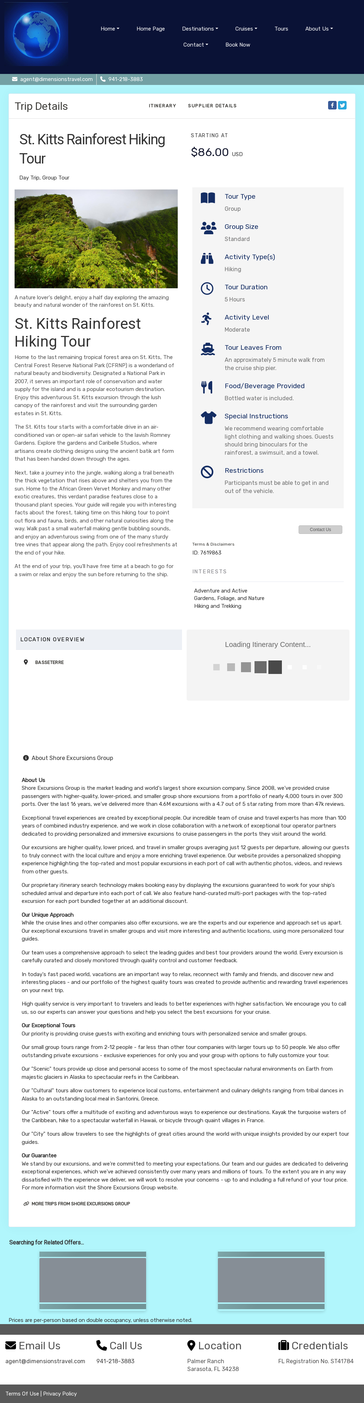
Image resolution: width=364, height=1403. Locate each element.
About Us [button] (317, 29)
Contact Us (320, 529)
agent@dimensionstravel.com (45, 1361)
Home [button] (108, 29)
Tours (281, 29)
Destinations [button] (198, 29)
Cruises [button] (244, 29)
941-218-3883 (115, 1361)
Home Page (150, 29)
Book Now (237, 45)
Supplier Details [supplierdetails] (212, 105)
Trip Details (41, 106)
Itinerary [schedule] (163, 105)
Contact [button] (193, 45)
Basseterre (49, 662)
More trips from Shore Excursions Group (76, 1203)
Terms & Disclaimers (213, 544)
